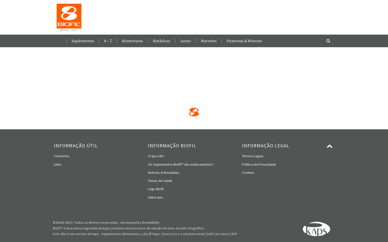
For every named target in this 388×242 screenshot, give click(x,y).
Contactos (61, 156)
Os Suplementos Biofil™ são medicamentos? (181, 164)
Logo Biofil (156, 189)
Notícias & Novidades (163, 172)
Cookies (248, 172)
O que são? (156, 156)
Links (57, 164)
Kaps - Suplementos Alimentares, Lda (119, 234)
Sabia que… (157, 197)
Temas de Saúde (160, 180)
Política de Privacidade (259, 164)
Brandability (151, 222)
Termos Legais (253, 156)
